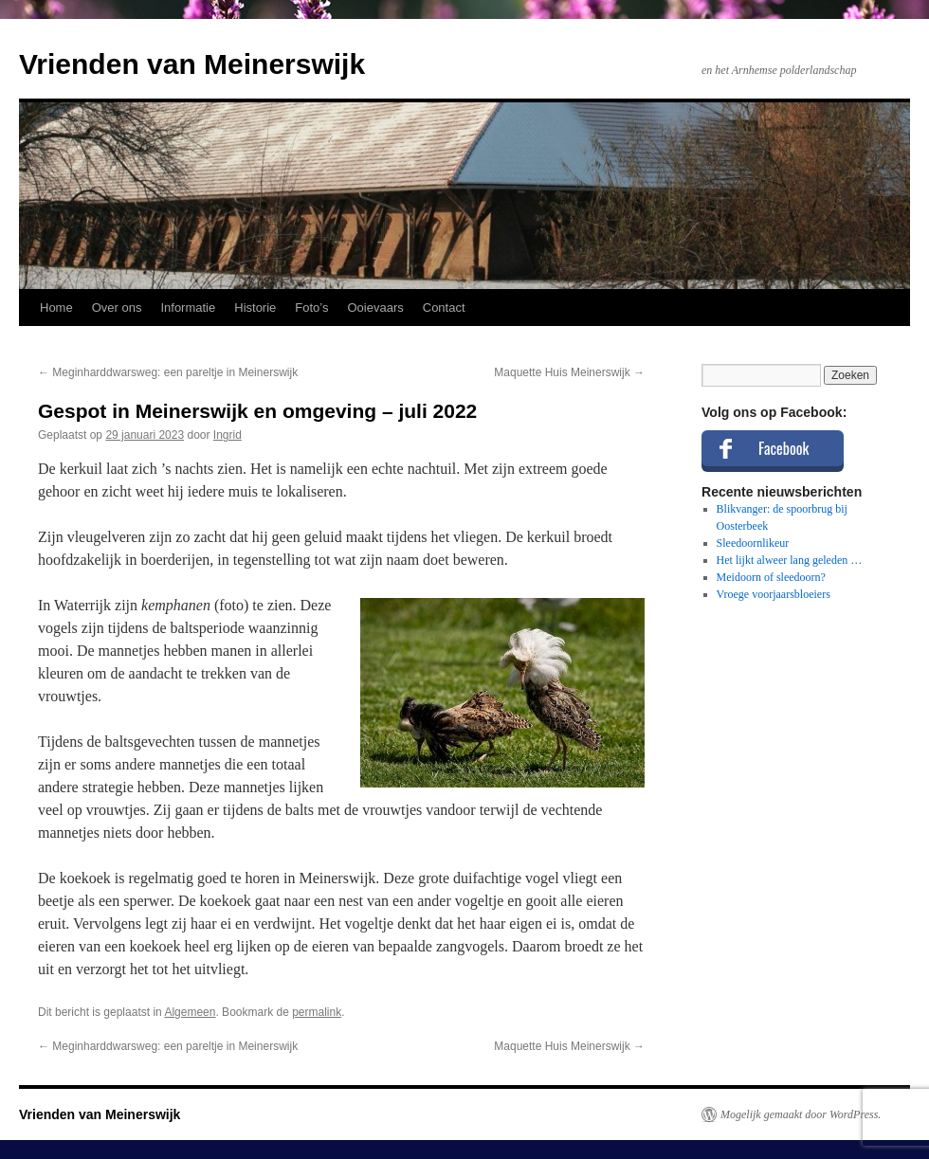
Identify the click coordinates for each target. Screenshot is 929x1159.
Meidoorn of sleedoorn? (771, 577)
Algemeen (189, 1012)
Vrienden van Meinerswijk (192, 64)
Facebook (783, 448)
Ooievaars (376, 307)
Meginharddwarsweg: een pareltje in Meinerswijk (168, 372)
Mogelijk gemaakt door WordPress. (800, 1114)
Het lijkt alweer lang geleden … (790, 560)
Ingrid (227, 435)
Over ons (117, 307)
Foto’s (311, 307)
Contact (444, 307)
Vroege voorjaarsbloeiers (773, 594)
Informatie (187, 307)
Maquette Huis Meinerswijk (569, 372)
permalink (316, 1012)
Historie (255, 307)
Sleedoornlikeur (753, 543)
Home (56, 307)
